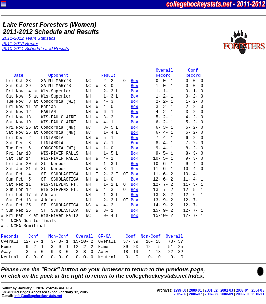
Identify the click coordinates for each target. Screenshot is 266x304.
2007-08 (211, 294)
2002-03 (226, 290)
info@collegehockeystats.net (38, 296)
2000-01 (195, 290)
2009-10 (242, 294)
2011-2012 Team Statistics (28, 38)
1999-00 (180, 290)
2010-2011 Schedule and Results (35, 48)
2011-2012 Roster (20, 43)
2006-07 (195, 294)
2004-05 (257, 290)
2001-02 (211, 290)
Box (134, 81)
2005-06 (180, 294)
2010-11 (257, 294)
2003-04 (242, 290)
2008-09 (226, 294)
